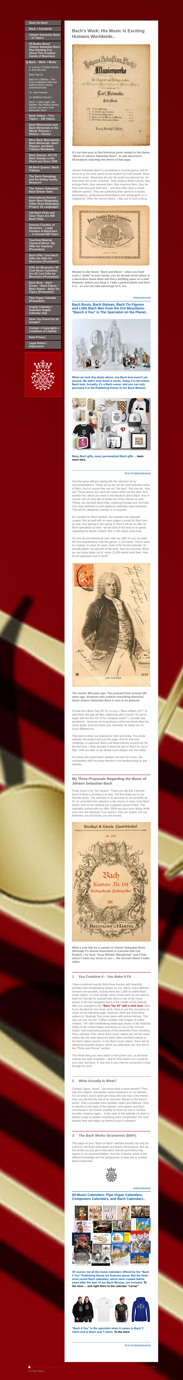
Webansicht (147, 1367)
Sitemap (57, 1367)
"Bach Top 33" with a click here (122, 1005)
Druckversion (39, 1367)
